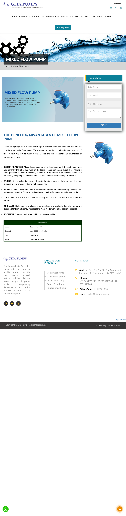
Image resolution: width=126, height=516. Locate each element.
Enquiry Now (63, 27)
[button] (24, 16)
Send (104, 125)
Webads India (114, 325)
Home (6, 66)
